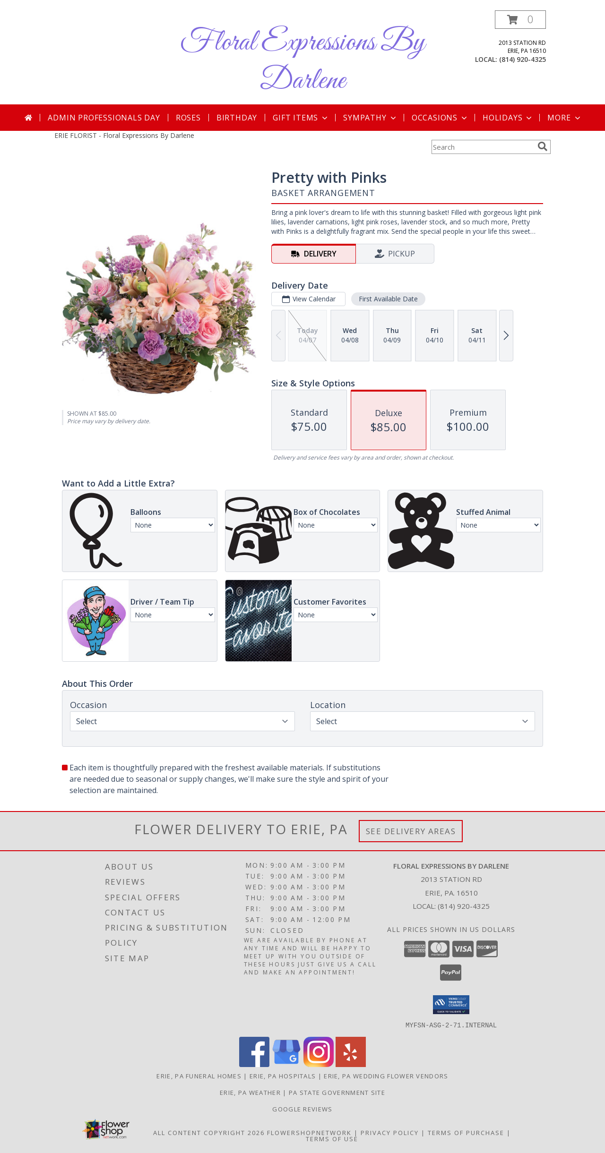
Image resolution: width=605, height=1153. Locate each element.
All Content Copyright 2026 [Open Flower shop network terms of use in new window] (209, 1132)
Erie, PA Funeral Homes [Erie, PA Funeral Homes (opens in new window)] (199, 1075)
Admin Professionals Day (104, 117)
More (564, 117)
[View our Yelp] (351, 1063)
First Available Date (388, 298)
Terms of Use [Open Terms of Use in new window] (332, 1138)
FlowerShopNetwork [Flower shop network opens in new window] (309, 1132)
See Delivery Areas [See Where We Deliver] (411, 831)
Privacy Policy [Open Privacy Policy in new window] (390, 1132)
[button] (520, 19)
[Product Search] (482, 147)
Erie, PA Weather (250, 1092)
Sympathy (370, 117)
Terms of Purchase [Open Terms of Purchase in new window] (466, 1132)
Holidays (508, 117)
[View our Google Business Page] (286, 1063)
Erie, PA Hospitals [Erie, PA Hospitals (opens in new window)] (283, 1075)
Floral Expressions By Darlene (302, 62)
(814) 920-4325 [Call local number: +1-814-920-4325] (522, 59)
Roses (188, 117)
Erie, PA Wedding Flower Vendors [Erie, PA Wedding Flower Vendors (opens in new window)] (386, 1075)
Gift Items (301, 117)
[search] (542, 146)
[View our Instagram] (318, 1063)
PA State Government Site (337, 1092)
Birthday (236, 117)
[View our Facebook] (254, 1063)
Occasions (440, 117)
